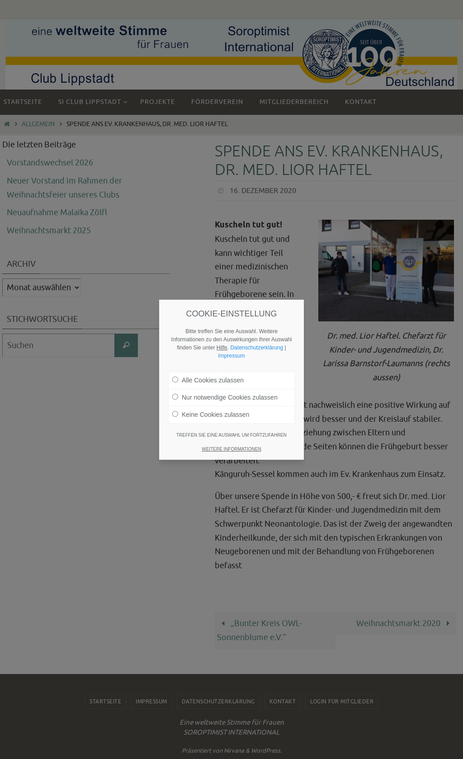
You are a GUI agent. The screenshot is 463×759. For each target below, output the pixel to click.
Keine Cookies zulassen (210, 403)
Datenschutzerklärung (256, 337)
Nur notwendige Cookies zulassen (225, 386)
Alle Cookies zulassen (208, 369)
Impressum (231, 345)
